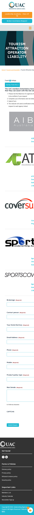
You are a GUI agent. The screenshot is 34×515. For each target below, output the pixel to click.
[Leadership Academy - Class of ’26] (17, 15)
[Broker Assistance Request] (17, 21)
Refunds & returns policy (9, 476)
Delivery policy (6, 469)
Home (3, 70)
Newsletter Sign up (8, 500)
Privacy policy (6, 473)
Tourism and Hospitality (13, 70)
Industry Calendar (7, 496)
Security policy (6, 480)
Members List (6, 493)
